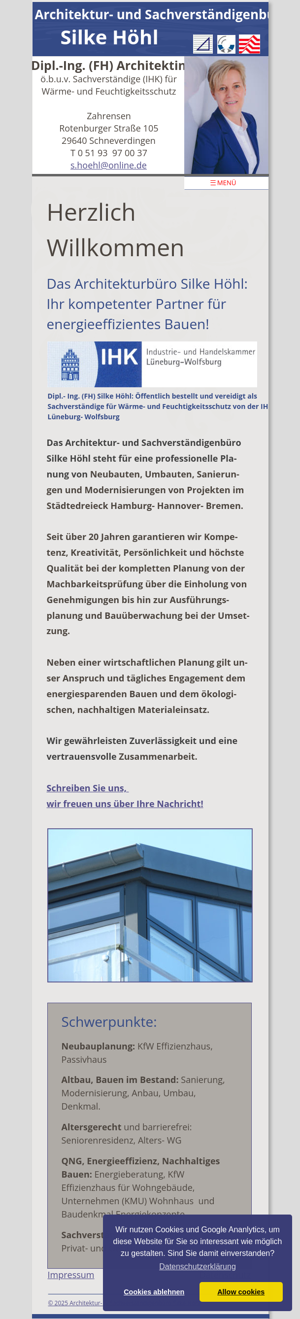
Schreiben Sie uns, (88, 788)
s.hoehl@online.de (108, 165)
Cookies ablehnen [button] (154, 1292)
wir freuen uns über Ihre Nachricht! (125, 804)
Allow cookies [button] (241, 1292)
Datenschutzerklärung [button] (197, 1266)
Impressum (71, 1275)
